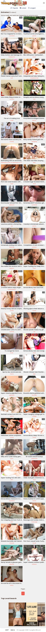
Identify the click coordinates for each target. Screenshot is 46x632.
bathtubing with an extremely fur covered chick (14, 162)
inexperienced (34, 78)
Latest (23, 8)
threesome (12, 57)
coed (11, 120)
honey (12, 310)
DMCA (13, 630)
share (34, 437)
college (34, 416)
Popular (14, 8)
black (34, 57)
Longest (32, 8)
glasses (11, 564)
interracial (34, 458)
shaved (11, 543)
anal (11, 183)
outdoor (34, 247)
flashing (11, 247)
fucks (11, 353)
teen (34, 374)
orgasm (11, 268)
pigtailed (11, 395)
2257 (7, 630)
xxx (34, 289)
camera (11, 99)
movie (12, 437)
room (34, 268)
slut (34, 99)
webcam (11, 205)
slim (12, 479)
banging (34, 141)
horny (11, 585)
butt (12, 78)
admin (34, 226)
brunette (34, 395)
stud (34, 479)
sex (12, 226)
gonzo (34, 36)
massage (34, 522)
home (34, 310)
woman (11, 331)
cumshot (11, 36)
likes (34, 162)
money (12, 141)
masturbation (12, 289)
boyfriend (12, 501)
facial (34, 543)
